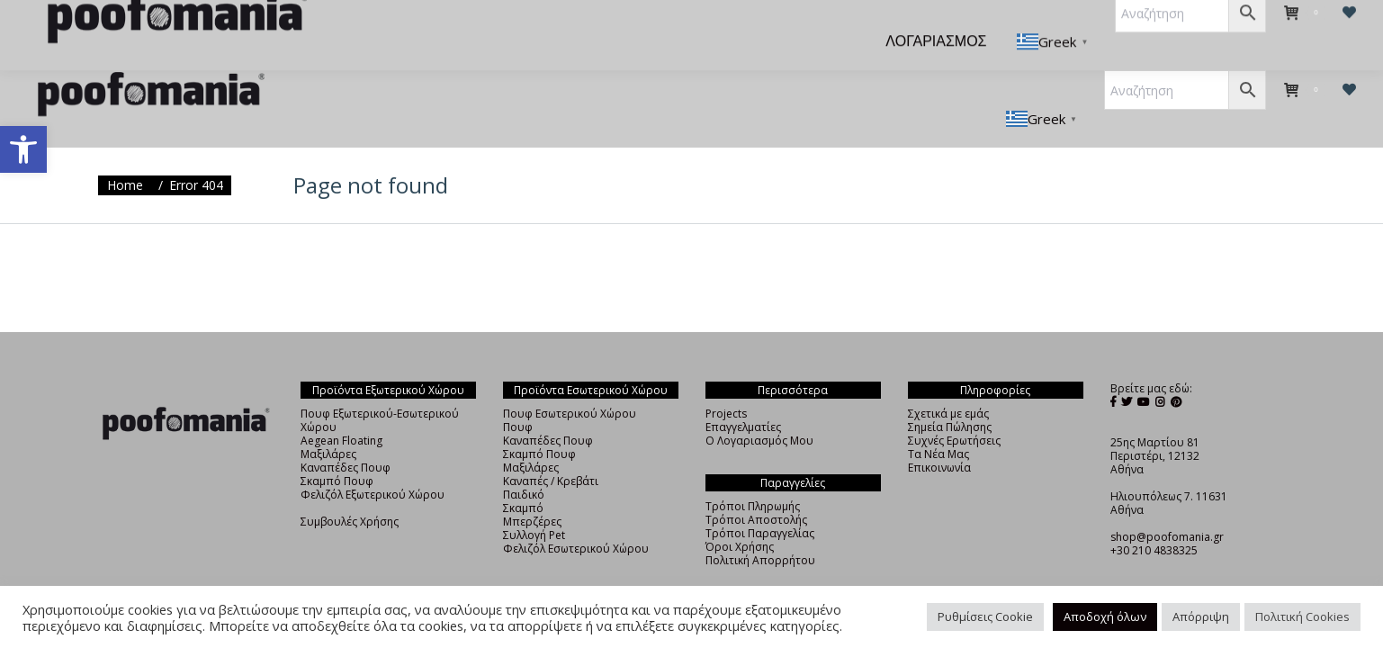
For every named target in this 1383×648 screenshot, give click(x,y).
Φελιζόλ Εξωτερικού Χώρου (373, 462)
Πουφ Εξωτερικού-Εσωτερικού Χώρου (380, 388)
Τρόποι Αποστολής (756, 487)
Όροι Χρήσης (739, 514)
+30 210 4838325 (1154, 518)
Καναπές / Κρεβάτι (550, 448)
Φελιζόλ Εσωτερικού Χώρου (576, 516)
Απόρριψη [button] (1200, 616)
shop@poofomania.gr (1167, 504)
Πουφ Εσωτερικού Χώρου (569, 381)
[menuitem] (337, 28)
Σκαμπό (523, 475)
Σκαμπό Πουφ (337, 448)
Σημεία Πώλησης (950, 394)
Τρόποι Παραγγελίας (759, 500)
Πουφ (518, 394)
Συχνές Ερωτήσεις (954, 408)
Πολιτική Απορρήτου (760, 528)
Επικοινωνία (939, 435)
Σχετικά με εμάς (948, 381)
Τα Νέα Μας (938, 421)
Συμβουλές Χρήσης (350, 489)
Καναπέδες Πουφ (346, 435)
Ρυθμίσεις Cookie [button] (985, 616)
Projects (726, 381)
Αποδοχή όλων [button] (1105, 616)
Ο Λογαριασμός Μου (759, 408)
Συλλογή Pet (534, 502)
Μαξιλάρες (328, 421)
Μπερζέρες (532, 489)
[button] (23, 149)
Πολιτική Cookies (1302, 616)
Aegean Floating (341, 408)
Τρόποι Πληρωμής (752, 474)
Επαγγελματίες (743, 394)
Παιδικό (523, 462)
